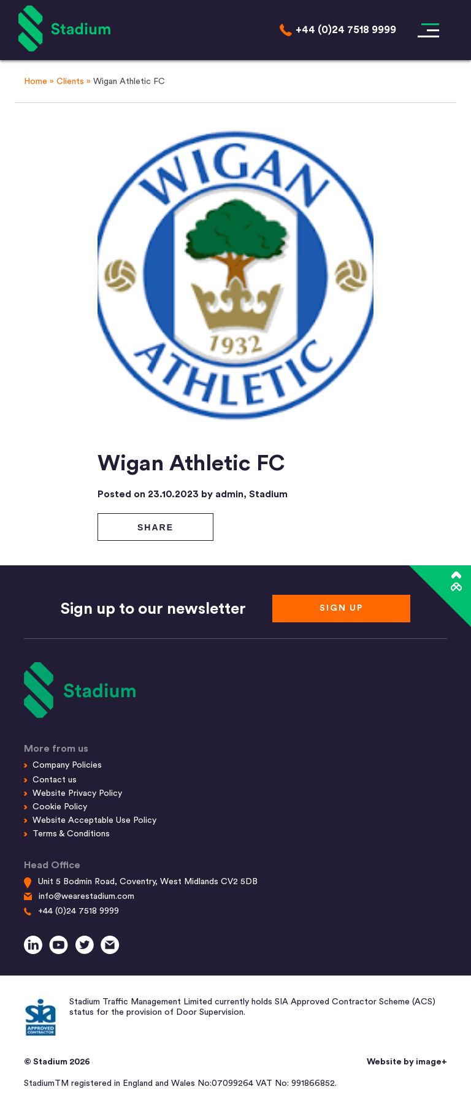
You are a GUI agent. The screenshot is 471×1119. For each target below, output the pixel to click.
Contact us (55, 780)
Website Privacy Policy (77, 793)
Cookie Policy (60, 807)
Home (35, 81)
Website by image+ (407, 1062)
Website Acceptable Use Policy (94, 820)
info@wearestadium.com (86, 896)
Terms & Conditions (71, 834)
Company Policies (67, 765)
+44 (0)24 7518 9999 (78, 911)
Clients (70, 81)
